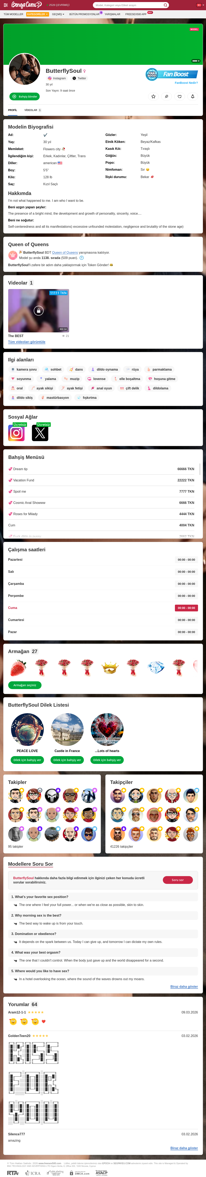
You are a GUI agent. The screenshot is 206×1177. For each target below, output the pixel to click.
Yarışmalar (112, 14)
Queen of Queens (65, 252)
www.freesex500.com (49, 1163)
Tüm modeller (13, 14)
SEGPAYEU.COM (122, 1163)
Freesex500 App (137, 14)
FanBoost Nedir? (186, 82)
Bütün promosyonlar (85, 14)
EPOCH (106, 1163)
